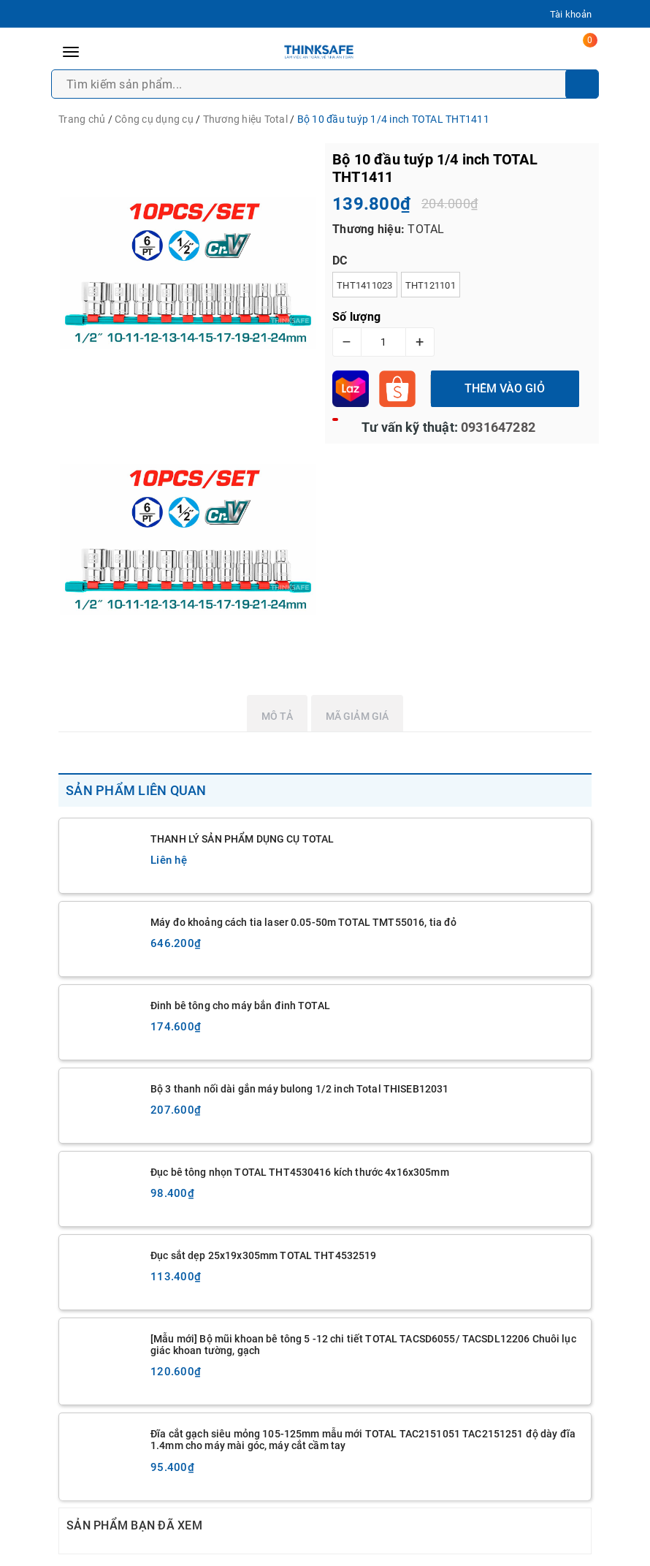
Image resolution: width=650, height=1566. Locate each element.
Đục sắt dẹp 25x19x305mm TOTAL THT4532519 (263, 1255)
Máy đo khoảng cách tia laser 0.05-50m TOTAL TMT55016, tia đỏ (303, 922)
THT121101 (430, 285)
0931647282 (496, 427)
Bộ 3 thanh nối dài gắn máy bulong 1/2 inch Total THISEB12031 (299, 1089)
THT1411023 (365, 285)
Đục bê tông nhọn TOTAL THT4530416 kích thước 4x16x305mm (299, 1172)
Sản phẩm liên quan (136, 790)
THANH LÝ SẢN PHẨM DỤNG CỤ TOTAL (242, 839)
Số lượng (356, 317)
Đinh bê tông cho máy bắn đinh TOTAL (240, 1005)
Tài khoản (571, 14)
